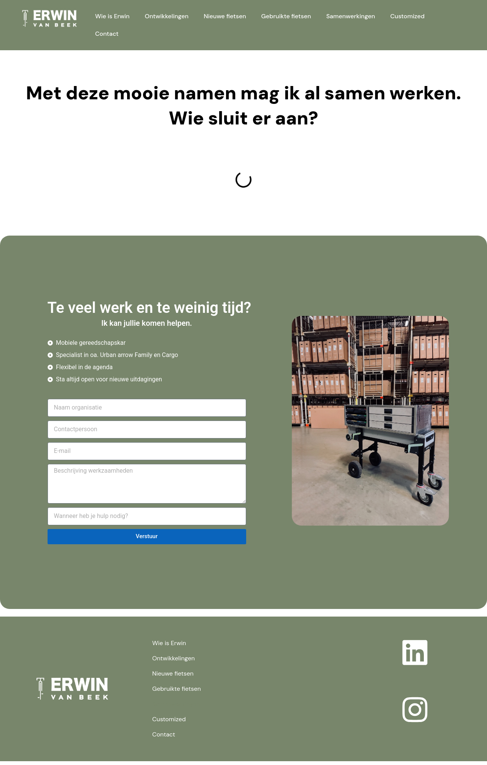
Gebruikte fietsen (286, 16)
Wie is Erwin (112, 16)
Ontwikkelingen (167, 16)
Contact (107, 34)
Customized (407, 16)
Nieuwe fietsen (225, 16)
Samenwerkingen (350, 16)
